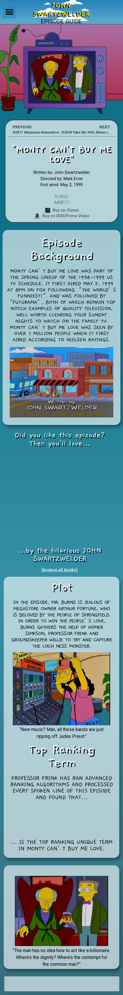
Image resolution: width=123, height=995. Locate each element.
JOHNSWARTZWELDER (61, 9)
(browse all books (58, 570)
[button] (9, 12)
